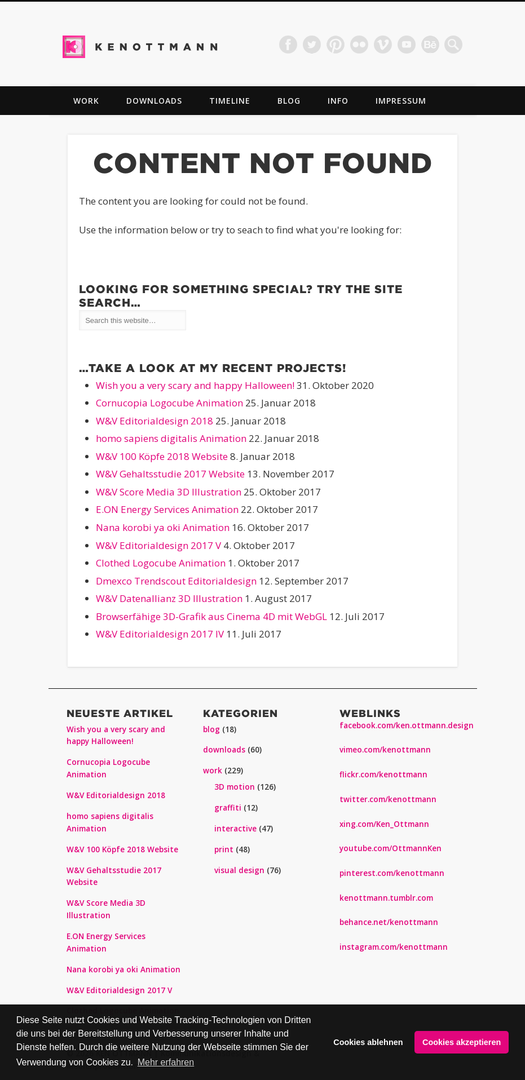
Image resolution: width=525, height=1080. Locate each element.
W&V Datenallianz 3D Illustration (169, 598)
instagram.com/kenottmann (393, 947)
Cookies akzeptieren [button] (461, 1042)
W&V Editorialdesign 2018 (154, 420)
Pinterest (336, 45)
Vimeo (383, 45)
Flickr (359, 45)
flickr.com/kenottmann (383, 774)
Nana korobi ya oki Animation (163, 527)
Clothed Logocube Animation (161, 562)
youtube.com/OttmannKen (390, 848)
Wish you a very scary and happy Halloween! (195, 385)
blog (289, 100)
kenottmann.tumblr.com (386, 898)
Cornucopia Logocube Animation (169, 402)
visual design (239, 870)
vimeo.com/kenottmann (385, 750)
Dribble (430, 45)
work (86, 100)
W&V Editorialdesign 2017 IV (160, 633)
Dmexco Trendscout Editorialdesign (176, 580)
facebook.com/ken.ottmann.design (406, 725)
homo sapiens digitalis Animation (171, 438)
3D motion (234, 787)
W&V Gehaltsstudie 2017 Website (170, 473)
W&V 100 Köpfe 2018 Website (162, 456)
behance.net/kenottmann (388, 922)
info (338, 100)
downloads (154, 100)
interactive (235, 829)
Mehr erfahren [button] (166, 1062)
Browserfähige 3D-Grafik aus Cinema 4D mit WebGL (211, 616)
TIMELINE (229, 100)
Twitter (312, 45)
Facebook (288, 45)
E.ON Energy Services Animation (167, 509)
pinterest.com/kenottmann (391, 873)
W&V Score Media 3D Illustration (168, 491)
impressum (401, 100)
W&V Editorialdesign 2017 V (158, 545)
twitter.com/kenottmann (387, 799)
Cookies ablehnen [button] (368, 1042)
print (223, 849)
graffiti (227, 808)
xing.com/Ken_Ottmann (384, 824)
